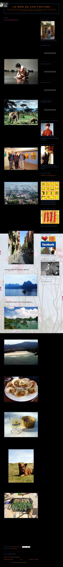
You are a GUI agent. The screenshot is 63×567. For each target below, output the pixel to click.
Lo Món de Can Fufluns (31, 7)
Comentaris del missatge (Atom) (19, 562)
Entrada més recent (8, 559)
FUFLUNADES (13, 548)
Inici (21, 559)
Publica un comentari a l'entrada (11, 557)
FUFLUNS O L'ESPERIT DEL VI (48, 175)
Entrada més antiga (33, 559)
